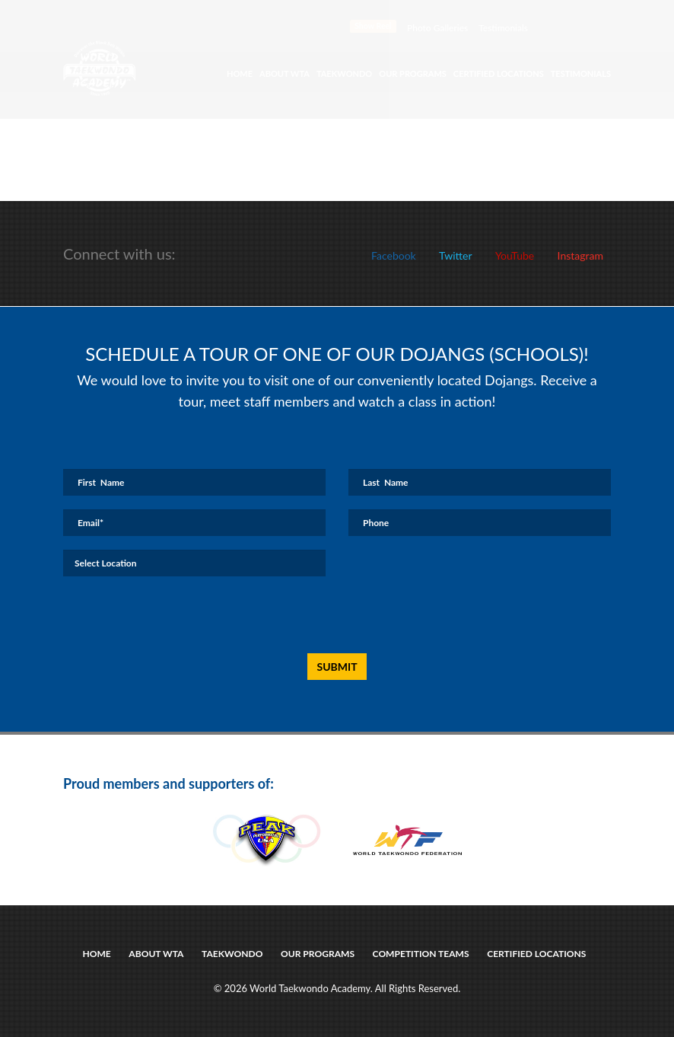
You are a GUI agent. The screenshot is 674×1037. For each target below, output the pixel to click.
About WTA (284, 73)
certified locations (536, 953)
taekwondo (232, 953)
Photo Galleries (437, 28)
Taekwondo (344, 73)
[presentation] (320, 615)
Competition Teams (421, 953)
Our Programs (413, 73)
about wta (156, 953)
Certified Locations (498, 73)
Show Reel (373, 25)
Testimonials (503, 28)
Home (240, 73)
